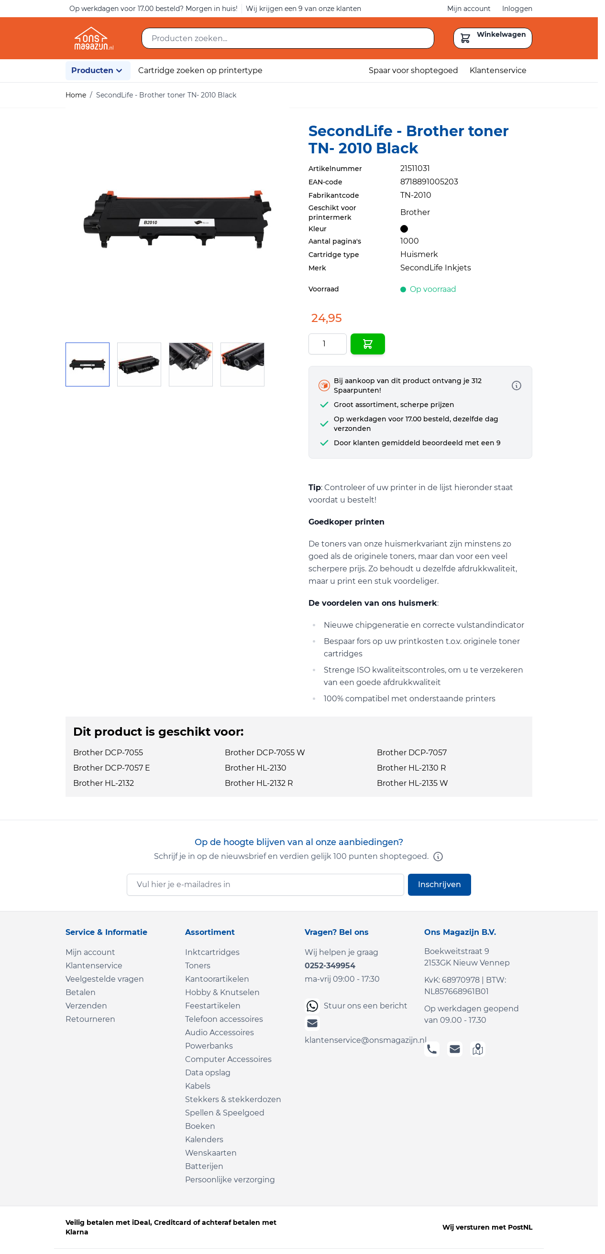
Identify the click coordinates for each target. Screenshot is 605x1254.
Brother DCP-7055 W (265, 752)
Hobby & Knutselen (222, 992)
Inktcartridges (212, 952)
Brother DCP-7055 (108, 752)
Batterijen (204, 1166)
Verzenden (86, 1005)
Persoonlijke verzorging (230, 1179)
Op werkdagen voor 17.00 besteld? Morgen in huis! (153, 8)
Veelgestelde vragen (105, 979)
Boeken (200, 1126)
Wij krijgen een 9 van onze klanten (303, 8)
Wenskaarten (211, 1153)
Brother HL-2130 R (411, 767)
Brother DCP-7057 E (111, 767)
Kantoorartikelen (217, 979)
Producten (98, 70)
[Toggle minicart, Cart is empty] (492, 38)
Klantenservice (498, 70)
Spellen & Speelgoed (224, 1112)
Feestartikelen (213, 1005)
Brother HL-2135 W (412, 783)
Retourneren (90, 1019)
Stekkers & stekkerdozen (233, 1099)
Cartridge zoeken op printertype (200, 70)
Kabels (197, 1086)
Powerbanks (209, 1045)
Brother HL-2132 (103, 783)
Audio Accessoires (219, 1032)
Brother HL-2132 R (259, 783)
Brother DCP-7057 (412, 752)
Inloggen (517, 8)
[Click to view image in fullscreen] (177, 219)
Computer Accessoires (228, 1059)
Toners (197, 965)
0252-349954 (330, 965)
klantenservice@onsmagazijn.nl (359, 1030)
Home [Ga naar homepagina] (76, 95)
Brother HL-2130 (255, 767)
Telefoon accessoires (224, 1019)
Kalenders (204, 1139)
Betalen (81, 992)
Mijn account (469, 8)
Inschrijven (439, 884)
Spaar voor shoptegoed (413, 70)
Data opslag (208, 1072)
